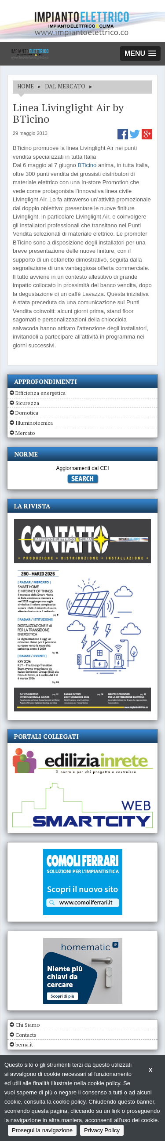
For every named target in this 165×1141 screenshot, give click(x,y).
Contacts (26, 1035)
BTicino (86, 165)
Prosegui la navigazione (42, 1130)
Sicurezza (27, 403)
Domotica (26, 412)
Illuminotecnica (34, 422)
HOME (25, 86)
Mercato (25, 433)
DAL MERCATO (65, 86)
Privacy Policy (102, 1130)
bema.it (24, 1044)
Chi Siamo (27, 1024)
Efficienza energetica (40, 393)
